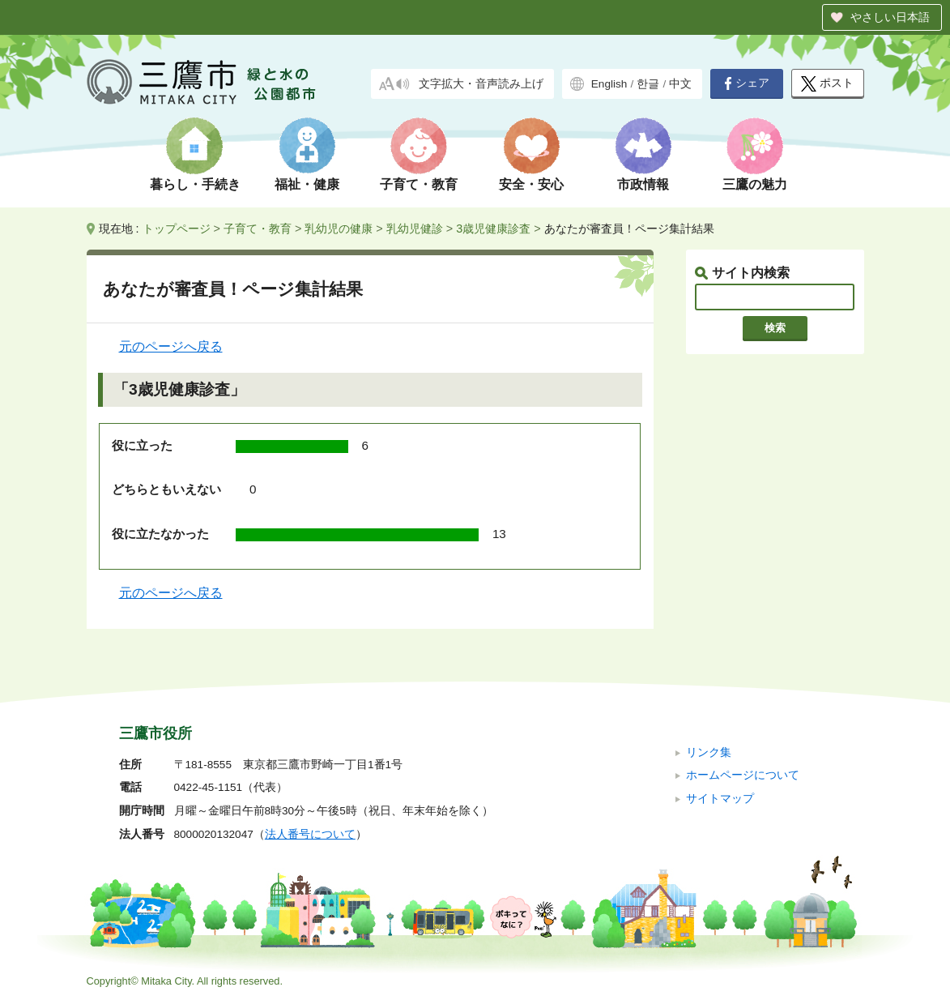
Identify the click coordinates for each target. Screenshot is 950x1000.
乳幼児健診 (414, 228)
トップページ (177, 228)
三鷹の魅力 (754, 184)
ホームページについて (742, 775)
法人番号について (310, 834)
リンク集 (708, 752)
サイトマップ (720, 799)
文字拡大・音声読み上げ (481, 84)
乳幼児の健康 (339, 228)
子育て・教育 (419, 184)
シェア (746, 83)
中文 (680, 84)
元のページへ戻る (171, 346)
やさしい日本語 (890, 17)
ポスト (827, 84)
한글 (648, 84)
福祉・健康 (307, 184)
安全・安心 (531, 184)
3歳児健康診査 (493, 228)
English (609, 84)
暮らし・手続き (195, 184)
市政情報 (643, 184)
